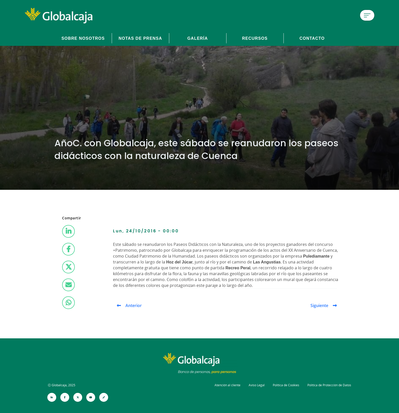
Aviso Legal (257, 385)
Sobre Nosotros (83, 38)
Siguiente (319, 305)
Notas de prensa (140, 38)
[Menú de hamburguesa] (367, 15)
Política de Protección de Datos (329, 385)
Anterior (133, 305)
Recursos (255, 38)
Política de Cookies (286, 385)
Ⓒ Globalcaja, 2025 (61, 385)
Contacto (312, 38)
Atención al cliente (227, 385)
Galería (197, 38)
